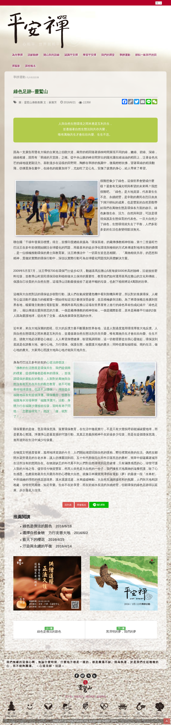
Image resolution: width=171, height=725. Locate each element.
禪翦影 (16, 65)
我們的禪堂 (108, 54)
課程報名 (30, 65)
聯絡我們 (78, 696)
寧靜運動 (125, 54)
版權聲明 (101, 696)
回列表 (68, 505)
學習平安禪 (89, 54)
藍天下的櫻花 (42, 540)
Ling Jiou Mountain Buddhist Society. (101, 721)
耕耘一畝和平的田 (146, 54)
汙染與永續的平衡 (46, 546)
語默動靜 (33, 54)
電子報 (68, 696)
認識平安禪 (71, 54)
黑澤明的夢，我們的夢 (121, 630)
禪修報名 (81, 505)
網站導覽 (90, 696)
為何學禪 (17, 54)
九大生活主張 (33, 77)
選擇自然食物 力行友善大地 (54, 533)
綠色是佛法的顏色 (46, 526)
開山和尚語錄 (51, 54)
